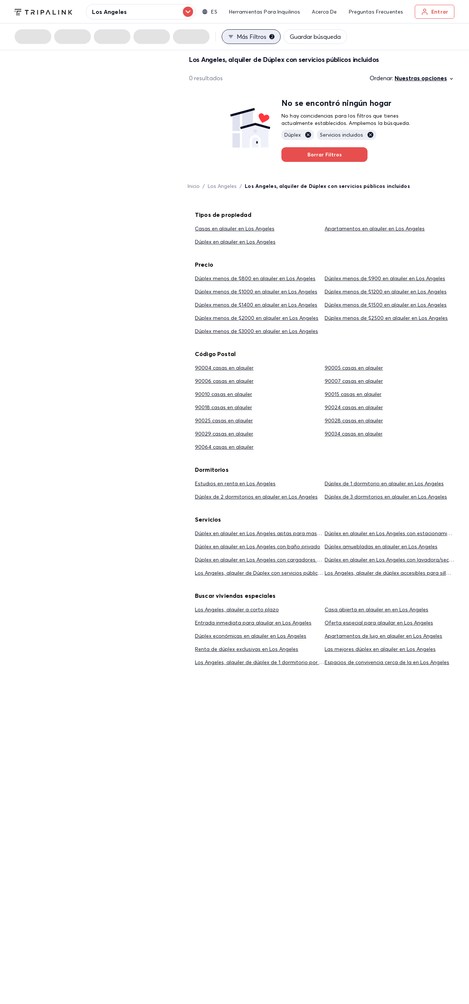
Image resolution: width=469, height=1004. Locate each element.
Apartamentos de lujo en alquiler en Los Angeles (383, 636)
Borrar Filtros (324, 154)
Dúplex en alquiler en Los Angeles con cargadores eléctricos (267, 559)
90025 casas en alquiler (224, 420)
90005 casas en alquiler (354, 367)
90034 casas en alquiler (354, 433)
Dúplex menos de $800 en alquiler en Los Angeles (255, 278)
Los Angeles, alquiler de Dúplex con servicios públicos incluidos (270, 573)
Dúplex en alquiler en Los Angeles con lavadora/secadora (394, 559)
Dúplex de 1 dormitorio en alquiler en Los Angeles (384, 483)
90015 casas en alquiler (353, 394)
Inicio (194, 186)
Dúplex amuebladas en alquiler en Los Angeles (381, 546)
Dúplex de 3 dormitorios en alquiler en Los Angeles (386, 496)
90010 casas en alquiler (223, 394)
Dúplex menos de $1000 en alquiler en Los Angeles (256, 291)
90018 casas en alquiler (223, 407)
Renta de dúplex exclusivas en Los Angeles (246, 649)
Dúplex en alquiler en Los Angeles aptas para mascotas (263, 533)
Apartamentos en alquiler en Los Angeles (375, 228)
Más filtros (251, 37)
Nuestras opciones (424, 78)
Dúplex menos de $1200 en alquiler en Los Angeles (386, 291)
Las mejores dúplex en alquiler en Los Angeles (380, 649)
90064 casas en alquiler (224, 447)
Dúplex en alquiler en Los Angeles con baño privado (257, 546)
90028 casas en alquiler (354, 420)
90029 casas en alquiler (224, 433)
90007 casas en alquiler (354, 381)
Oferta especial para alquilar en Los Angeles (379, 622)
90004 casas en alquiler (224, 367)
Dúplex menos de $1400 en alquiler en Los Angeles (256, 304)
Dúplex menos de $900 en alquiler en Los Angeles (385, 278)
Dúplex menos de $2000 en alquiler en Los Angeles (256, 318)
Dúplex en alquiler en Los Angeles (235, 241)
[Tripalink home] (43, 11)
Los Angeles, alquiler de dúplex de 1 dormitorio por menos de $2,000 (278, 662)
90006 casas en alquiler (224, 381)
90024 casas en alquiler (354, 407)
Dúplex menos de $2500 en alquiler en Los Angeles (386, 318)
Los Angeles (222, 186)
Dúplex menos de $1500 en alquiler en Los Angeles (386, 304)
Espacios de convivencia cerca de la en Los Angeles (387, 662)
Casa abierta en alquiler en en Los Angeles (376, 609)
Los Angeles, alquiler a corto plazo (237, 609)
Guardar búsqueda (315, 37)
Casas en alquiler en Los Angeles (234, 228)
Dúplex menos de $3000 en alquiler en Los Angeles (256, 331)
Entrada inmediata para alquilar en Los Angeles (253, 622)
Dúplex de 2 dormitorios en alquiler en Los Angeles (256, 496)
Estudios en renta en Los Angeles (235, 483)
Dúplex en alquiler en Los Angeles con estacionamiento (391, 533)
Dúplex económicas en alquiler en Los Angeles (250, 636)
